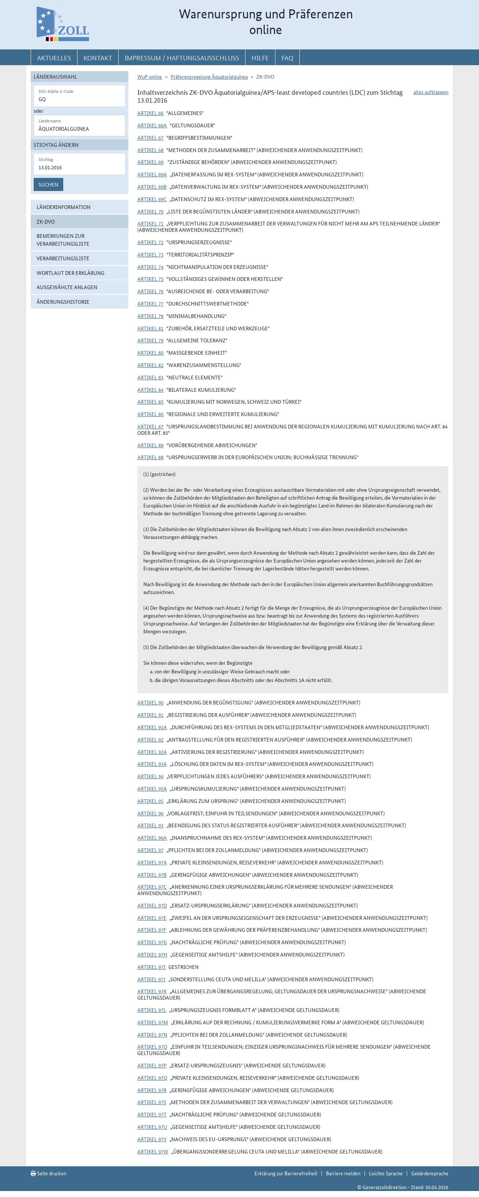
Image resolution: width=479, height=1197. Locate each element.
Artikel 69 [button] (150, 162)
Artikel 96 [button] (150, 813)
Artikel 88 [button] (150, 457)
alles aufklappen (431, 92)
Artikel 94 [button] (150, 776)
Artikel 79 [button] (150, 340)
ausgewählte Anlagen (67, 287)
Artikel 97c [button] (152, 886)
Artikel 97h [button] (152, 954)
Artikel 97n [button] (152, 1034)
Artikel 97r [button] (152, 1090)
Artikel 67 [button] (150, 137)
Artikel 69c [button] (152, 199)
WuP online (149, 76)
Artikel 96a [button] (152, 837)
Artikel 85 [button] (150, 401)
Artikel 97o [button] (152, 1046)
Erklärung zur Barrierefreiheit (285, 1173)
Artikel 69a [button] (152, 174)
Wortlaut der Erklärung (70, 272)
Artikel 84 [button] (150, 389)
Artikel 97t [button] (152, 1114)
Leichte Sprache (386, 1173)
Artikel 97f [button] (151, 929)
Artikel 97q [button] (152, 1077)
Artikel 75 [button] (150, 278)
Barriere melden (343, 1173)
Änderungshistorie (63, 301)
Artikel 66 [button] (150, 112)
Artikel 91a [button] (152, 727)
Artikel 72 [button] (150, 242)
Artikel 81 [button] (150, 328)
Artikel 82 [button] (150, 365)
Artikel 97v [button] (152, 1139)
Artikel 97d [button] (152, 905)
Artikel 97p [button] (152, 1065)
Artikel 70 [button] (150, 211)
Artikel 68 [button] (150, 150)
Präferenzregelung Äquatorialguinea (209, 76)
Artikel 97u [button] (152, 1126)
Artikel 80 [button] (150, 352)
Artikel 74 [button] (150, 266)
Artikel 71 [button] (150, 223)
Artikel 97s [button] (151, 1102)
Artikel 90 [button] (150, 702)
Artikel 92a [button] (152, 751)
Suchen (48, 184)
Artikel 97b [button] (152, 874)
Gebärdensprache (429, 1173)
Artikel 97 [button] (150, 850)
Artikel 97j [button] (151, 979)
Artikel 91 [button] (150, 714)
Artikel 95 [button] (150, 800)
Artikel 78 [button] (150, 315)
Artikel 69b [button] (152, 186)
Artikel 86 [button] (150, 414)
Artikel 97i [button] (151, 966)
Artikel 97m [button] (152, 1022)
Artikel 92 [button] (150, 739)
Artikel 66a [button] (152, 125)
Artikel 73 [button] (150, 254)
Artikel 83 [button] (150, 377)
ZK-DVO (46, 221)
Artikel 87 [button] (150, 426)
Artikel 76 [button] (150, 291)
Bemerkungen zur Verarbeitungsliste (63, 239)
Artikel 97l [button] (151, 1009)
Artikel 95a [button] (152, 788)
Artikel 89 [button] (150, 445)
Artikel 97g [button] (152, 942)
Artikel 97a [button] (152, 862)
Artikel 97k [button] (152, 991)
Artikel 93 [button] (150, 825)
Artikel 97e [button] (152, 917)
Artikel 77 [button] (150, 303)
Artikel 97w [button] (152, 1151)
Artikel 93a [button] (152, 763)
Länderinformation (64, 206)
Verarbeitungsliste (63, 258)
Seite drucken (48, 1173)
